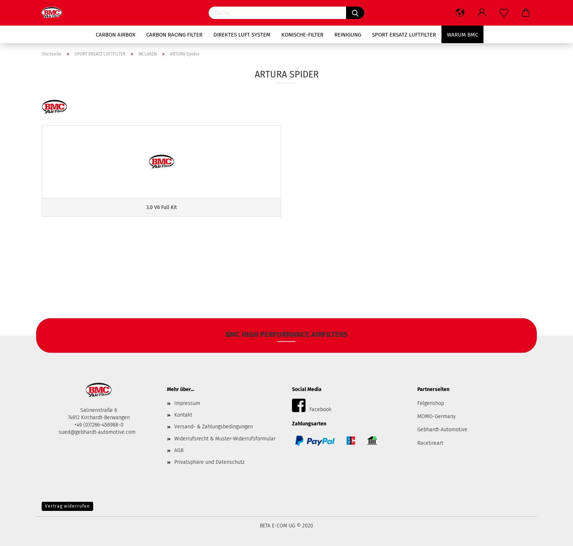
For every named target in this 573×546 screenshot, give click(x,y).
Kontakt (183, 415)
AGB (178, 450)
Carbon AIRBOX (115, 34)
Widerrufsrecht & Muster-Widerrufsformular (225, 439)
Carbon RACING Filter (174, 34)
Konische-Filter (302, 34)
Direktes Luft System (241, 34)
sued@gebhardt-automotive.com (98, 432)
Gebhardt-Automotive (442, 429)
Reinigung (347, 34)
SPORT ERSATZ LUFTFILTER (404, 34)
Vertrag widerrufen (67, 506)
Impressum (187, 403)
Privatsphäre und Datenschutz (209, 462)
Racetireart (430, 443)
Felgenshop (430, 403)
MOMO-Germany (436, 416)
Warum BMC (462, 34)
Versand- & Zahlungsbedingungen (213, 427)
